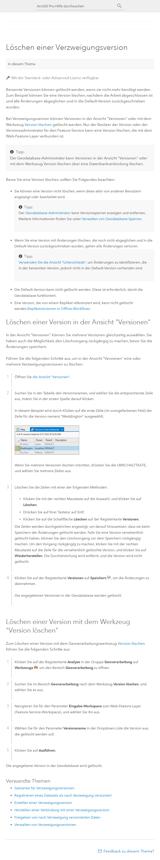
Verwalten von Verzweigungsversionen (45, 825)
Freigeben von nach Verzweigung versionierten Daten (57, 817)
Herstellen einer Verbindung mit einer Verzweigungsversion (61, 810)
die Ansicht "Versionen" (51, 377)
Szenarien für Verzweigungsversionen (44, 788)
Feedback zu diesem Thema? (129, 851)
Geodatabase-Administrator (48, 213)
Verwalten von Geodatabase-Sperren (111, 219)
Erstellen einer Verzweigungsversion (43, 803)
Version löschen (38, 124)
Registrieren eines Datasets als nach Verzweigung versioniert (63, 795)
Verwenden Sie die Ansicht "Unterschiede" (52, 262)
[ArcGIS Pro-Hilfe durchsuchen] (76, 6)
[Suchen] (119, 6)
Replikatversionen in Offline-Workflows (58, 309)
